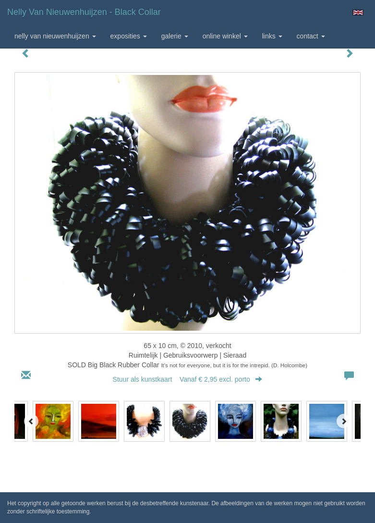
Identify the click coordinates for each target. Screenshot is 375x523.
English (357, 12)
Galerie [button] (174, 36)
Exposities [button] (128, 36)
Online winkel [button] (225, 36)
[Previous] (31, 421)
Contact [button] (311, 36)
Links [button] (272, 36)
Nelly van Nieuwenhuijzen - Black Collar (84, 12)
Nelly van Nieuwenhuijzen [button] (55, 36)
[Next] (344, 421)
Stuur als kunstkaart (188, 379)
